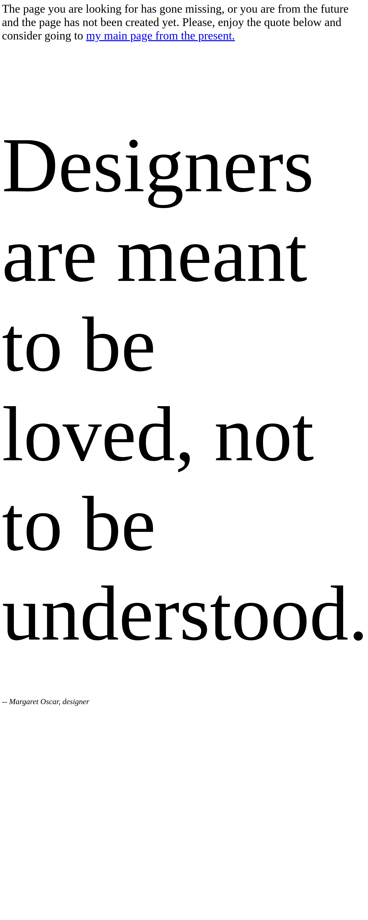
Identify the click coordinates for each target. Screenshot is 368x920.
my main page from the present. (160, 35)
